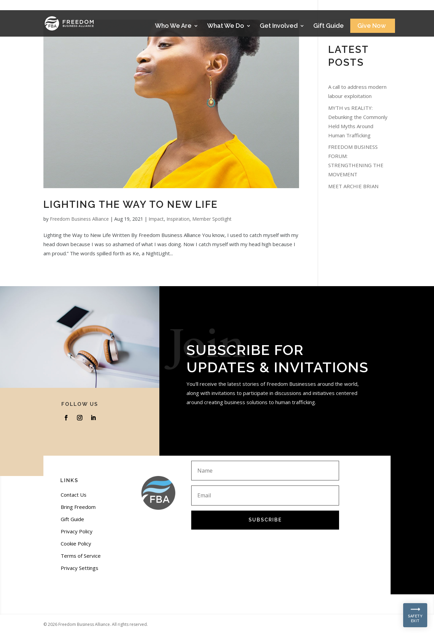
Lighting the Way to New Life (130, 204)
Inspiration (178, 219)
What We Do (225, 26)
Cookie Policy (76, 543)
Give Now (371, 26)
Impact (156, 219)
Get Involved (279, 26)
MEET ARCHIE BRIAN (353, 186)
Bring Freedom (78, 506)
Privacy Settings (79, 567)
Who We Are (173, 26)
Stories (371, 7)
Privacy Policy (77, 531)
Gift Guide (328, 26)
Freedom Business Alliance (79, 219)
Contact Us (73, 494)
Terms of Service (81, 555)
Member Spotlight (212, 219)
